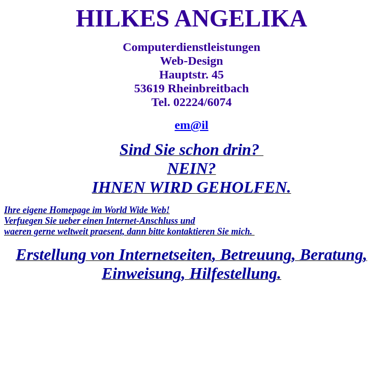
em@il (191, 125)
